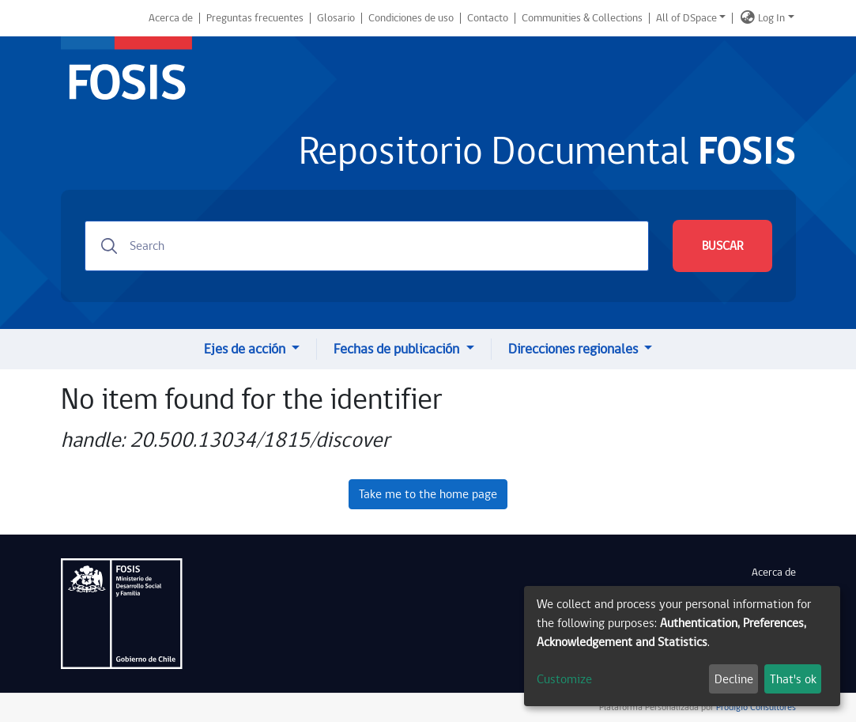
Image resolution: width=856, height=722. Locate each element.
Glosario (336, 18)
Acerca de (171, 18)
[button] (747, 18)
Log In (771, 18)
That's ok (793, 679)
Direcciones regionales (574, 349)
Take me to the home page (428, 494)
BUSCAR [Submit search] (722, 246)
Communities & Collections (582, 18)
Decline (734, 679)
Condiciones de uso (411, 18)
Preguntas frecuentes (255, 18)
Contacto (487, 18)
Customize (564, 679)
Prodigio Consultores (755, 707)
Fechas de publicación (398, 349)
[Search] (367, 246)
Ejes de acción (246, 349)
